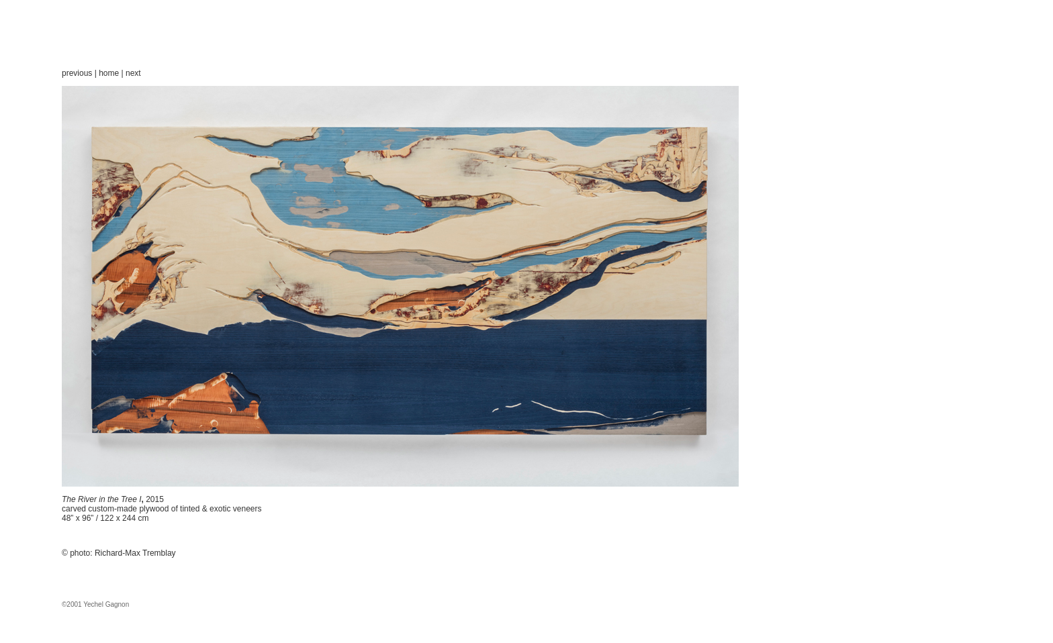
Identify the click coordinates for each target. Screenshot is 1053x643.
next (133, 73)
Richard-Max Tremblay (135, 553)
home (109, 73)
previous (77, 73)
